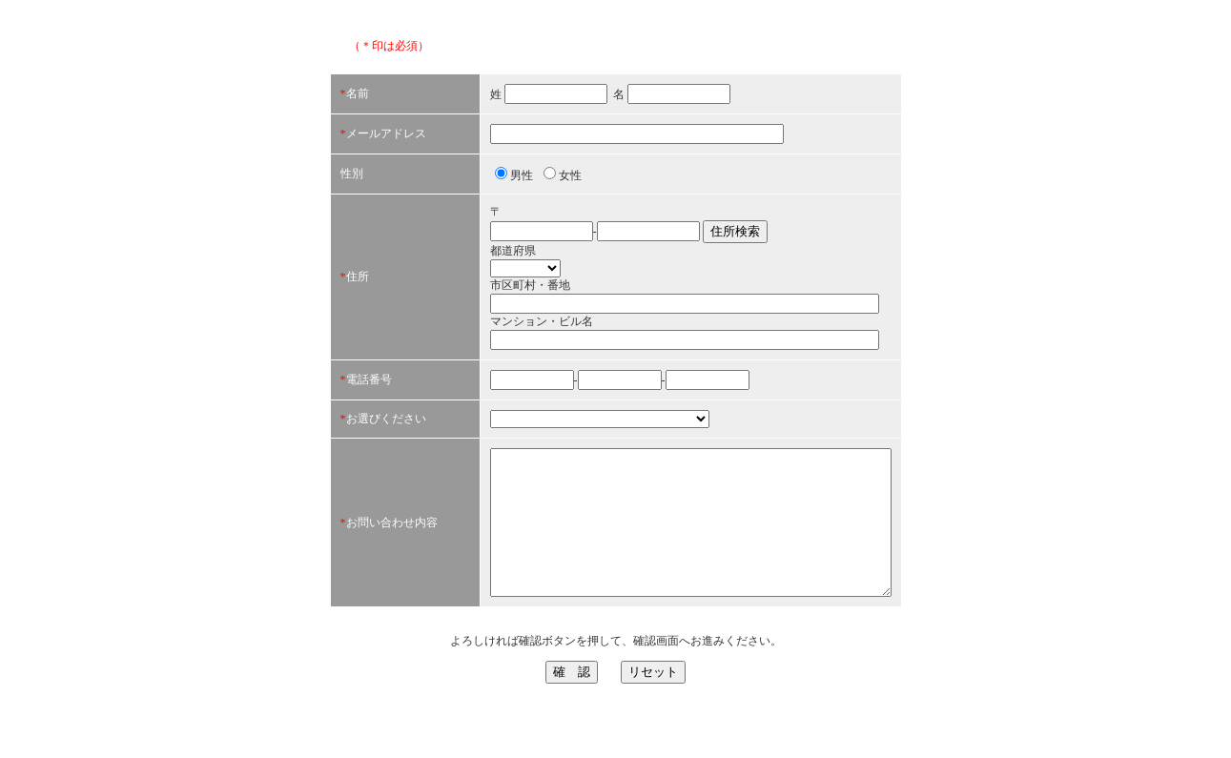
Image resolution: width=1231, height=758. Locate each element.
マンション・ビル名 (493, 333)
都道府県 (465, 263)
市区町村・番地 (482, 297)
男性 (473, 188)
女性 (522, 188)
